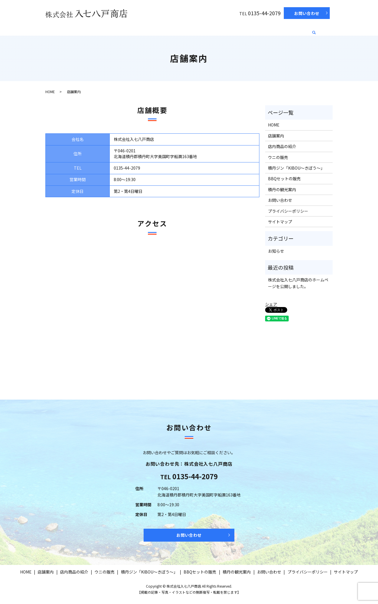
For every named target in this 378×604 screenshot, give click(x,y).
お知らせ (276, 251)
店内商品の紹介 (121, 29)
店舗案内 (91, 29)
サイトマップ (280, 222)
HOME (69, 29)
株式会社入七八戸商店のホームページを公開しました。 (298, 283)
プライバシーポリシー (288, 211)
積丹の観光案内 (292, 29)
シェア (271, 304)
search (314, 30)
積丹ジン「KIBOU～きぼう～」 (200, 29)
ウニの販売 (154, 29)
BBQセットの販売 (253, 29)
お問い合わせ (306, 13)
